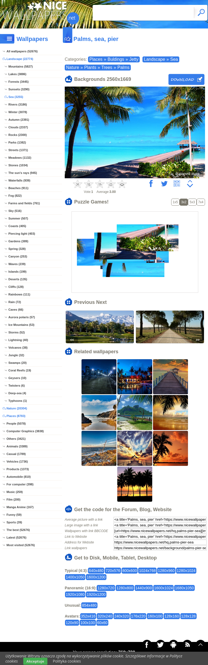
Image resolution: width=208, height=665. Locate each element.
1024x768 (147, 570)
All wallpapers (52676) (22, 51)
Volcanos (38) (18, 347)
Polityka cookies (67, 661)
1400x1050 (75, 577)
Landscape (154, 59)
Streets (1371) (18, 150)
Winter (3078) (17, 112)
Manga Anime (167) (20, 507)
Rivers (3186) (17, 104)
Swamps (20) (17, 362)
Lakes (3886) (17, 74)
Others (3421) (15, 438)
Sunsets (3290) (19, 89)
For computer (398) (20, 484)
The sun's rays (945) (22, 172)
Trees (106, 67)
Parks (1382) (17, 142)
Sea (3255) (15, 96)
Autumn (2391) (18, 119)
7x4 (200, 202)
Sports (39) (14, 522)
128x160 (171, 616)
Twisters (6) (16, 385)
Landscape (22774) (19, 59)
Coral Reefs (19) (19, 370)
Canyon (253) (17, 256)
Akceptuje (35, 661)
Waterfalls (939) (19, 180)
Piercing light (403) (21, 233)
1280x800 (124, 588)
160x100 (155, 616)
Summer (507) (18, 218)
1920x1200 (96, 594)
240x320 (121, 616)
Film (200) (13, 499)
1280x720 (106, 588)
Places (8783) (15, 416)
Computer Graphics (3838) (25, 431)
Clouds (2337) (18, 127)
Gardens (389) (18, 241)
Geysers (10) (17, 378)
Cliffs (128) (16, 286)
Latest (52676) (16, 537)
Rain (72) (14, 302)
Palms (123, 67)
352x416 (88, 616)
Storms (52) (16, 332)
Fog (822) (15, 195)
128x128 (188, 616)
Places (95, 59)
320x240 (105, 616)
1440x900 (143, 588)
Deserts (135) (17, 279)
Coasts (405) (17, 226)
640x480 (96, 570)
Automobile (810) (18, 476)
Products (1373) (17, 469)
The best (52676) (18, 530)
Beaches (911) (18, 188)
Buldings (116, 59)
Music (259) (14, 492)
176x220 (138, 616)
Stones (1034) (18, 165)
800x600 (129, 570)
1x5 (175, 202)
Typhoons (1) (17, 400)
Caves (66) (15, 309)
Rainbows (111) (19, 294)
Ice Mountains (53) (21, 324)
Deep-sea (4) (17, 393)
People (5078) (16, 423)
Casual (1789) (16, 454)
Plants (90, 67)
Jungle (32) (16, 355)
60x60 (102, 623)
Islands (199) (17, 271)
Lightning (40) (18, 340)
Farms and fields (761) (24, 203)
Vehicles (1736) (17, 461)
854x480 (89, 605)
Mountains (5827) (20, 66)
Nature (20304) (16, 408)
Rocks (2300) (17, 134)
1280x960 (166, 570)
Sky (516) (14, 210)
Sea (174, 59)
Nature (72, 67)
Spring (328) (17, 248)
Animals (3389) (17, 446)
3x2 (183, 202)
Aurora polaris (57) (21, 317)
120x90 (72, 623)
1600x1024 (163, 588)
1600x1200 (96, 577)
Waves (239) (16, 264)
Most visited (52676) (20, 545)
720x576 (113, 570)
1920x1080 (75, 594)
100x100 (87, 623)
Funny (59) (14, 514)
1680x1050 (184, 588)
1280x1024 (186, 570)
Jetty (133, 59)
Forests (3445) (18, 81)
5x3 (192, 202)
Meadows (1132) (19, 157)
